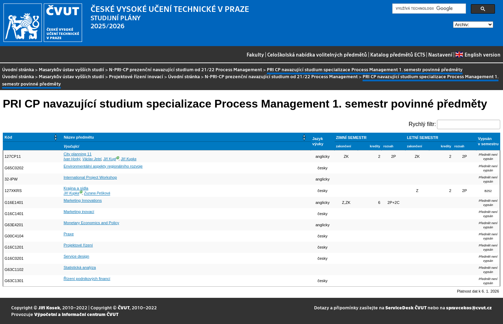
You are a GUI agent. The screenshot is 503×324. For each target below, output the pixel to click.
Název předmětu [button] (79, 137)
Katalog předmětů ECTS (397, 54)
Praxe (69, 234)
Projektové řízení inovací (136, 76)
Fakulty (255, 54)
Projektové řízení (78, 245)
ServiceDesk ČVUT (406, 307)
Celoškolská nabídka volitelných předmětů (317, 54)
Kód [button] (8, 137)
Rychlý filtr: (422, 124)
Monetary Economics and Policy (91, 223)
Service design (76, 256)
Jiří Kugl (109, 159)
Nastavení (440, 54)
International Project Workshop (90, 177)
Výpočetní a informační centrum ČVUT (76, 314)
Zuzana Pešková (97, 194)
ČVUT (124, 307)
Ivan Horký (72, 159)
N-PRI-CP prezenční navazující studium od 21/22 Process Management (185, 69)
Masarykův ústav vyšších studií (71, 69)
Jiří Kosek (49, 307)
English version (477, 54)
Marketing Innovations (83, 200)
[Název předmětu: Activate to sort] (186, 137)
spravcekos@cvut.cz (469, 307)
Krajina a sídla (76, 188)
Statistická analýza (80, 267)
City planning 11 (78, 154)
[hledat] (428, 9)
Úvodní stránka (18, 69)
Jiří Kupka (129, 159)
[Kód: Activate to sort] (32, 137)
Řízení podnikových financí (87, 279)
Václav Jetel (91, 159)
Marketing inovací (79, 211)
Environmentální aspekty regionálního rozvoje (103, 166)
